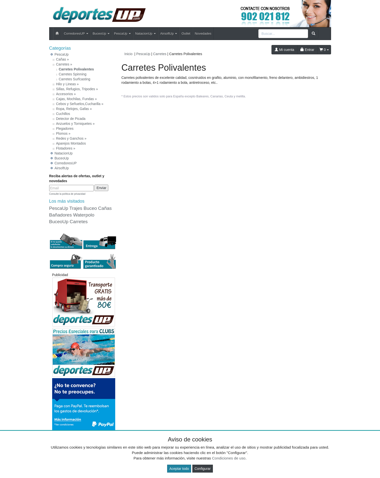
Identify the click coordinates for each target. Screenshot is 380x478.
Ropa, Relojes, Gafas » (74, 109)
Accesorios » (66, 94)
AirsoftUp (62, 168)
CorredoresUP (66, 163)
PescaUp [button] (122, 33)
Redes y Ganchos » (71, 138)
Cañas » (62, 59)
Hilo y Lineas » (67, 84)
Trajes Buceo (83, 208)
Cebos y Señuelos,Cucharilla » (79, 104)
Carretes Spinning (73, 74)
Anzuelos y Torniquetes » (75, 124)
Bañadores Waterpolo (71, 214)
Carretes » (64, 64)
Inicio (128, 54)
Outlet (185, 33)
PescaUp (62, 54)
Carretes (79, 221)
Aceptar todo (179, 469)
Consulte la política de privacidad (67, 194)
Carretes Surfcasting (74, 79)
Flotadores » (65, 148)
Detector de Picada (71, 119)
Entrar (307, 50)
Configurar (203, 469)
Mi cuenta (284, 50)
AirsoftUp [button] (168, 33)
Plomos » (63, 133)
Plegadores (65, 128)
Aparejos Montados (71, 143)
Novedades (203, 33)
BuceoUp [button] (101, 33)
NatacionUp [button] (145, 33)
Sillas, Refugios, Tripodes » (77, 89)
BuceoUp (62, 158)
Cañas (105, 208)
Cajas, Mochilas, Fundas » (76, 99)
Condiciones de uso (228, 458)
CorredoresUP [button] (76, 33)
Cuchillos (63, 114)
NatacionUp (64, 153)
